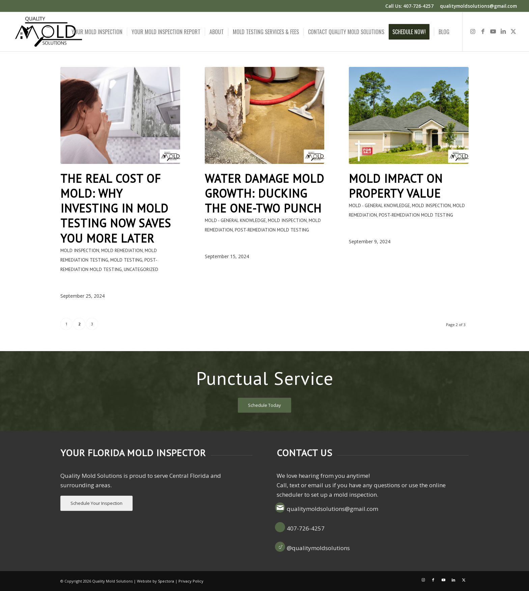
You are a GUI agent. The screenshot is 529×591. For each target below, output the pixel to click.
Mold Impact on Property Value (396, 186)
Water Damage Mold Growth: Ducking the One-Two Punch (264, 193)
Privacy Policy (190, 581)
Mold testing (126, 260)
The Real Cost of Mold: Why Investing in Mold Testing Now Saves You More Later (115, 208)
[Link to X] (513, 31)
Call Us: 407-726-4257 (409, 6)
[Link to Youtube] (493, 31)
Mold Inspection (79, 250)
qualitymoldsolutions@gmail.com (478, 6)
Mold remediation (122, 250)
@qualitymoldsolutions (318, 548)
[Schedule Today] (264, 405)
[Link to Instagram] (473, 31)
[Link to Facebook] (483, 31)
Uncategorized (141, 269)
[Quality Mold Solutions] (48, 31)
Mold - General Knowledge (235, 220)
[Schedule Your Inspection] (96, 503)
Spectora (166, 581)
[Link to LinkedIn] (503, 31)
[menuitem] (97, 31)
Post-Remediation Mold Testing (272, 230)
